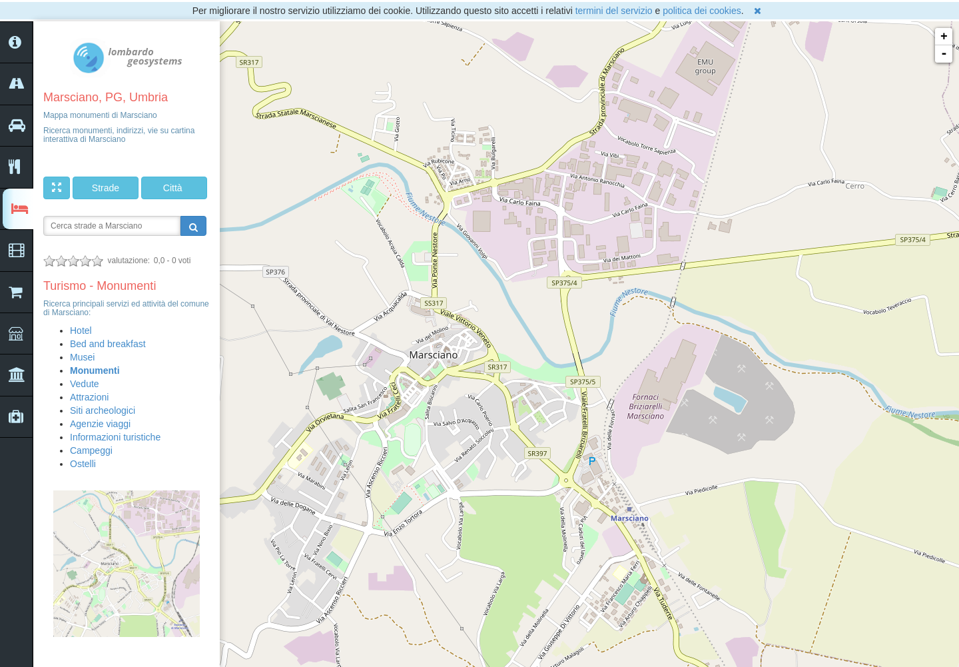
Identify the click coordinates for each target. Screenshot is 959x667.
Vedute (84, 383)
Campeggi (91, 450)
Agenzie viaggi (100, 423)
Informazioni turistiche (115, 437)
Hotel (81, 330)
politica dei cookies (702, 10)
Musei (82, 357)
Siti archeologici (102, 410)
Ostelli (83, 463)
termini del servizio (614, 10)
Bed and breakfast (108, 343)
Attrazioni (89, 397)
